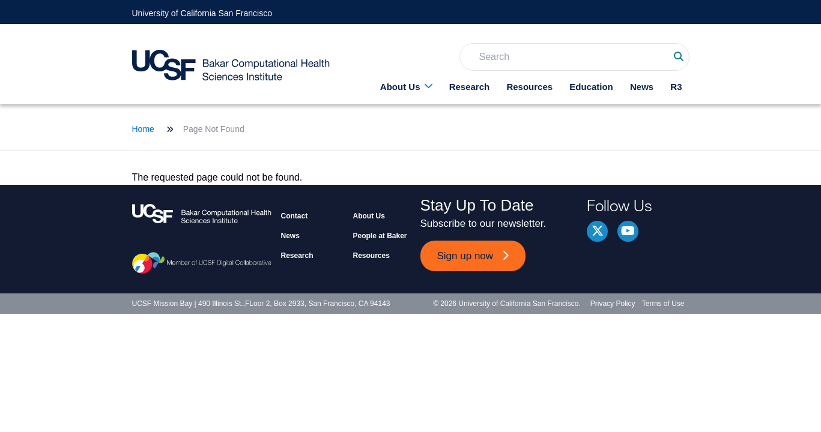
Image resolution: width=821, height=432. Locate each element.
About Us (400, 87)
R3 (676, 87)
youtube (627, 231)
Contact (294, 216)
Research (469, 87)
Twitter (597, 231)
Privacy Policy (612, 303)
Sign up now (465, 256)
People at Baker (380, 236)
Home (143, 129)
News (641, 87)
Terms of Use (663, 303)
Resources (529, 87)
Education (591, 87)
